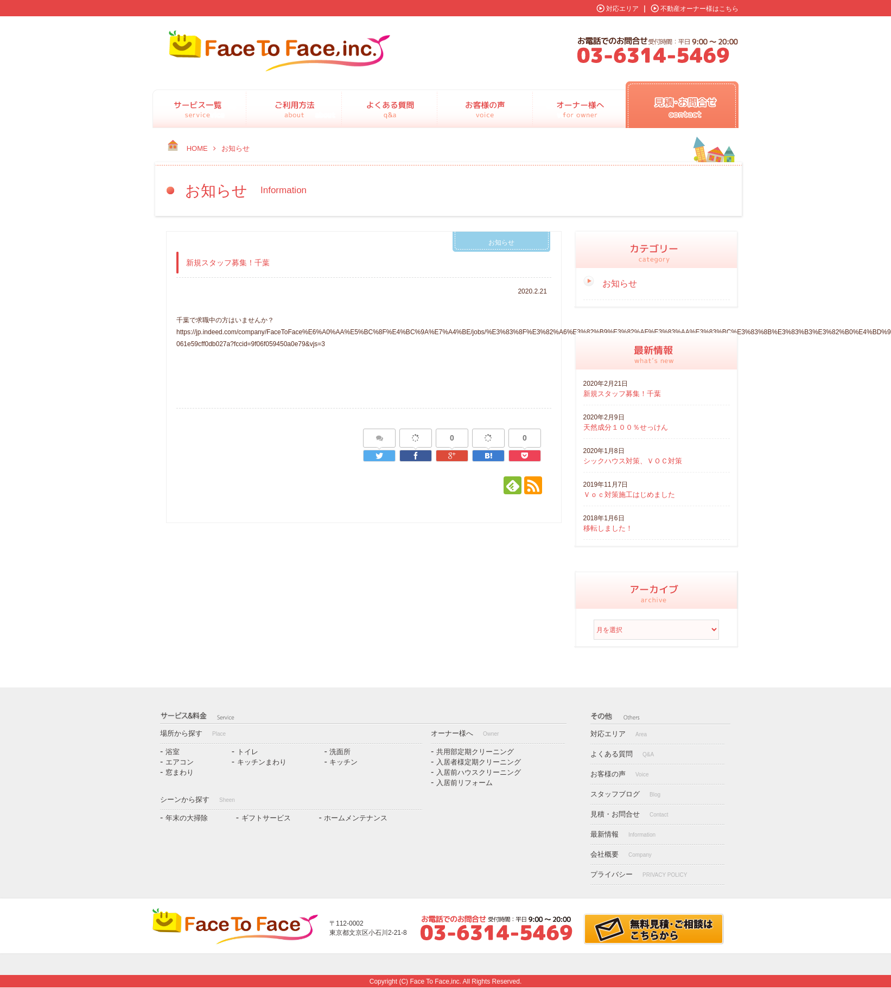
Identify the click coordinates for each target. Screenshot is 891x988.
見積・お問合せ (629, 814)
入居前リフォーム (464, 783)
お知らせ (501, 242)
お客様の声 (619, 774)
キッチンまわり (262, 762)
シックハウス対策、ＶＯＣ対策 (632, 461)
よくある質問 (622, 754)
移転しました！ (608, 528)
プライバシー (638, 874)
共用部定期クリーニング (475, 752)
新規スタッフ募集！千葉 (622, 394)
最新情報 (622, 834)
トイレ (247, 752)
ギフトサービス (266, 818)
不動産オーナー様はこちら (699, 8)
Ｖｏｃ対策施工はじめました (629, 494)
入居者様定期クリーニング (478, 762)
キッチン (343, 762)
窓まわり (180, 772)
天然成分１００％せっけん (625, 427)
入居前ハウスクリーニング (478, 772)
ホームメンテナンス (355, 818)
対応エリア (622, 8)
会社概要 (621, 854)
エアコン (180, 762)
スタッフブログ (625, 794)
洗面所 (340, 752)
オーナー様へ (465, 733)
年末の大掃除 (187, 818)
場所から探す (193, 733)
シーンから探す (197, 799)
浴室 (173, 752)
